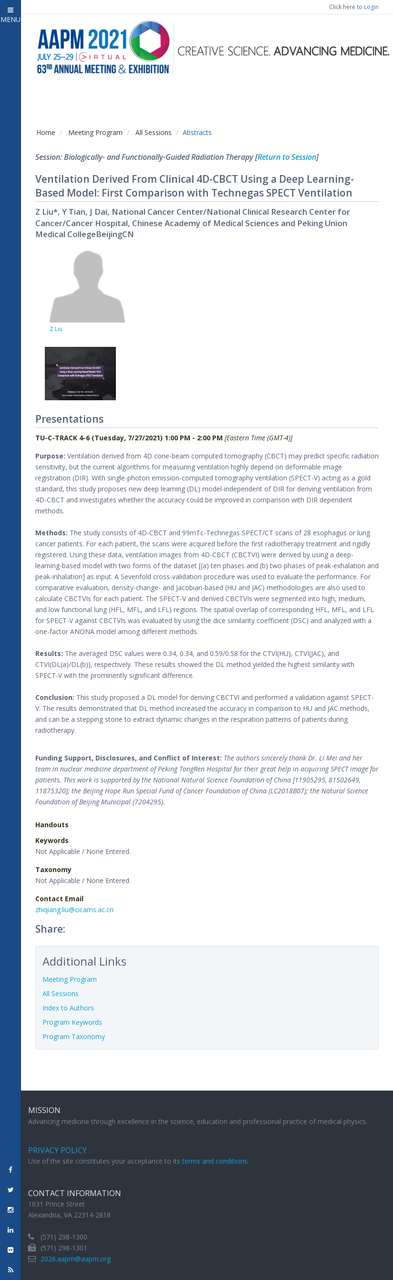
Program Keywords (72, 1022)
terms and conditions (215, 1161)
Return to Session (287, 157)
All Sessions (153, 132)
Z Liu (56, 329)
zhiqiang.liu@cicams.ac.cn (74, 909)
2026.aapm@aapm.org (76, 1258)
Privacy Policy (57, 1150)
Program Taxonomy (73, 1036)
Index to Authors (68, 1007)
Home (45, 132)
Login (371, 7)
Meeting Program (95, 132)
